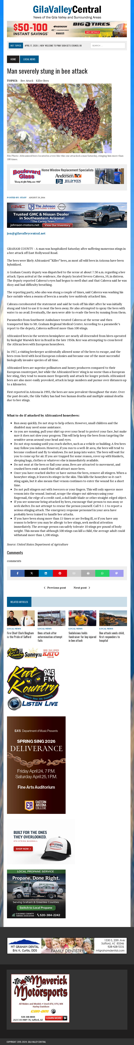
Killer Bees (42, 80)
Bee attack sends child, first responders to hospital (112, 637)
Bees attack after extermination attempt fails (50, 637)
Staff (23, 197)
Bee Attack (26, 80)
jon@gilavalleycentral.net (26, 234)
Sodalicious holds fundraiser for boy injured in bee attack (82, 637)
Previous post (55, 588)
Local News (13, 629)
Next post (82, 588)
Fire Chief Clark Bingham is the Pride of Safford (20, 635)
